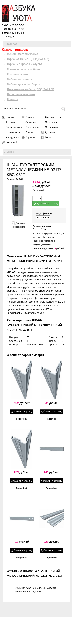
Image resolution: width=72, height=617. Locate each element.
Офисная (30, 122)
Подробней (21, 419)
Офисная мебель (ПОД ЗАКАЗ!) (28, 59)
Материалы (51, 122)
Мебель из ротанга (19, 79)
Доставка (50, 132)
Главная (10, 117)
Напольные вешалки (21, 94)
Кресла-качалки (17, 74)
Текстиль (11, 122)
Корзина (30, 137)
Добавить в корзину (46, 203)
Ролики (29, 132)
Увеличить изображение (19, 225)
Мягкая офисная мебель (23, 69)
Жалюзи (12, 99)
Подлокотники (14, 127)
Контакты (50, 137)
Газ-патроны (13, 132)
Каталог (12, 44)
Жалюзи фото (53, 117)
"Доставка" (46, 245)
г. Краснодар (8, 36)
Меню (10, 151)
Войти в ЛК (12, 142)
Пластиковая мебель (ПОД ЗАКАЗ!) (30, 89)
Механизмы (51, 127)
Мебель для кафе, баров (23, 84)
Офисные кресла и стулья (24, 64)
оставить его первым (28, 591)
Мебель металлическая (22, 54)
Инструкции (12, 137)
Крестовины (32, 127)
